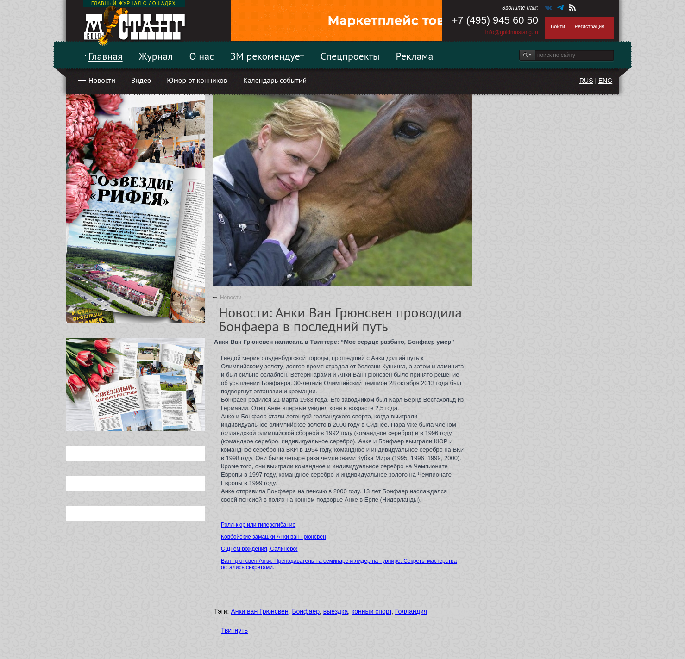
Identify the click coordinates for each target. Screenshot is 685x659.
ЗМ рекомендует (267, 56)
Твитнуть (234, 630)
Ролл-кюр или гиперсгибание (258, 525)
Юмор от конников (197, 80)
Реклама (415, 56)
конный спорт (371, 611)
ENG (605, 80)
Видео (141, 80)
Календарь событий (275, 80)
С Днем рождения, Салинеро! (259, 549)
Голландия (411, 611)
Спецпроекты (350, 56)
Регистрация (589, 26)
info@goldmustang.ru (511, 32)
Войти (558, 26)
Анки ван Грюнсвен (259, 611)
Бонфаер (306, 611)
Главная (105, 56)
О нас (201, 56)
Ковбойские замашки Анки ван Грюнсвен (273, 537)
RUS (586, 80)
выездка (335, 611)
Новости (101, 80)
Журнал (156, 56)
